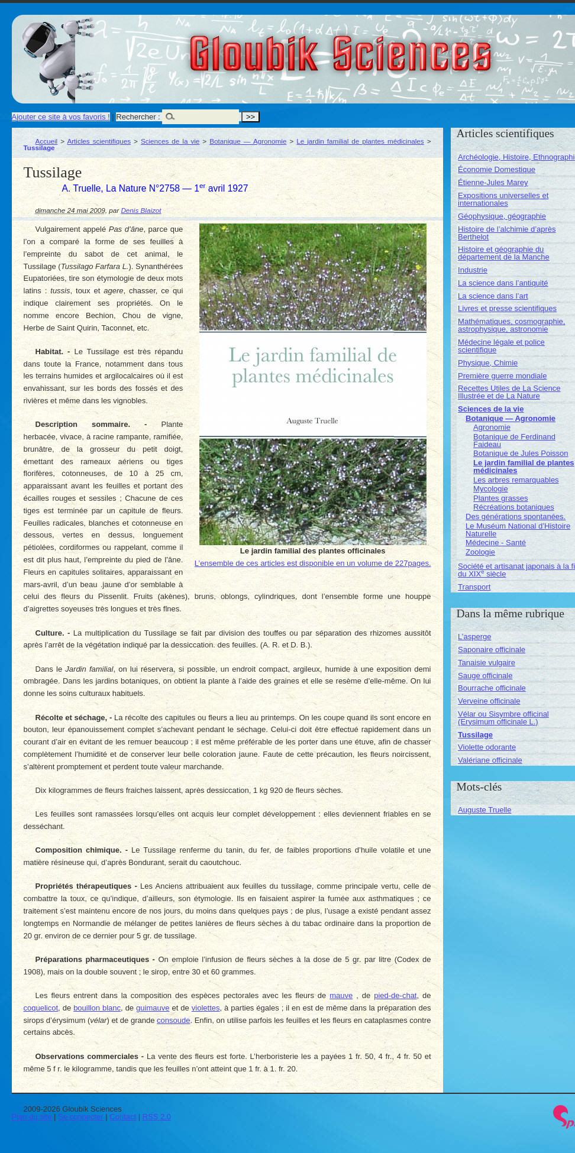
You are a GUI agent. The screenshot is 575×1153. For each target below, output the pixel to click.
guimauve (152, 1007)
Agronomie (492, 427)
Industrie (472, 269)
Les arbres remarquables (516, 479)
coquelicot (41, 1007)
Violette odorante (487, 747)
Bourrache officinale (492, 688)
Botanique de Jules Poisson (520, 453)
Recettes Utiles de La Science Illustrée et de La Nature (509, 392)
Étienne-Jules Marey (493, 182)
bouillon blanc (97, 1007)
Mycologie (490, 488)
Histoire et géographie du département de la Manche (504, 253)
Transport (474, 586)
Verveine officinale (489, 701)
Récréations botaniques (513, 507)
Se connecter (81, 1116)
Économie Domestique (496, 169)
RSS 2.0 (157, 1116)
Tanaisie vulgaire (486, 662)
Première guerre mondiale (502, 375)
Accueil (46, 141)
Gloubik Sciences (407, 46)
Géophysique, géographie (502, 216)
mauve (341, 995)
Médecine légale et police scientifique (501, 346)
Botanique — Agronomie (247, 141)
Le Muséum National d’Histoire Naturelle (518, 530)
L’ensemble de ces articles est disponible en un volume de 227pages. (313, 563)
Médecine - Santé (496, 542)
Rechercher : (138, 116)
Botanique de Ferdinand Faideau (514, 440)
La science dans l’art (493, 296)
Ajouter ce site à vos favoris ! (61, 116)
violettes (206, 1007)
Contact (122, 1116)
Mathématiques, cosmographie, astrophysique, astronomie (511, 325)
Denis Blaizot (141, 210)
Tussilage (475, 734)
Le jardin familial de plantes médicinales (360, 141)
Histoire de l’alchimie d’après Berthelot (506, 233)
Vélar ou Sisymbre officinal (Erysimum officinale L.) (503, 718)
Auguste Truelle (484, 809)
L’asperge (474, 636)
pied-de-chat (395, 995)
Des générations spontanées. (516, 516)
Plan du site (32, 1116)
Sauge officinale (485, 675)
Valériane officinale (490, 760)
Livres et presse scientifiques (507, 308)
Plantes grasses (500, 498)
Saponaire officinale (491, 649)
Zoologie (480, 552)
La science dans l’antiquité (503, 282)
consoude (173, 1020)
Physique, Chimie (488, 362)
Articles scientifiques (99, 141)
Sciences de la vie (170, 141)
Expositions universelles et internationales (503, 199)
